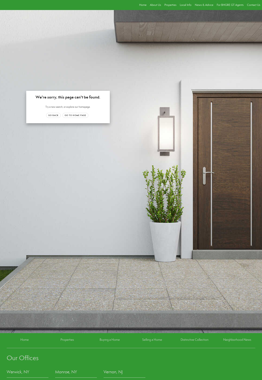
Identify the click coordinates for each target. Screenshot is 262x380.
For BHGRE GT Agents (230, 5)
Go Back (53, 115)
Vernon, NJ (113, 371)
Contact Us (253, 5)
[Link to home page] (4, 5)
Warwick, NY (18, 371)
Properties (170, 5)
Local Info (185, 5)
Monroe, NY (66, 371)
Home (143, 5)
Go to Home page (75, 115)
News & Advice (204, 5)
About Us (155, 5)
